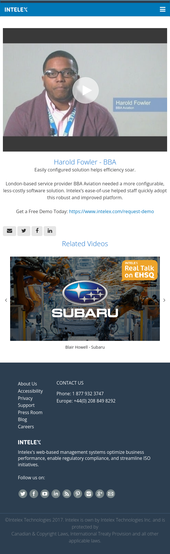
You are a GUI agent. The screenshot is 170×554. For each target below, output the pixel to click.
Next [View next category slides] (164, 300)
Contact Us (70, 383)
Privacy (25, 398)
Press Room (30, 412)
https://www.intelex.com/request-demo (111, 211)
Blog (22, 419)
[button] (9, 231)
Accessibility (30, 391)
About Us (27, 384)
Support (26, 405)
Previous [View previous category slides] (6, 300)
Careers (26, 427)
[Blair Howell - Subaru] (85, 304)
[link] (23, 231)
